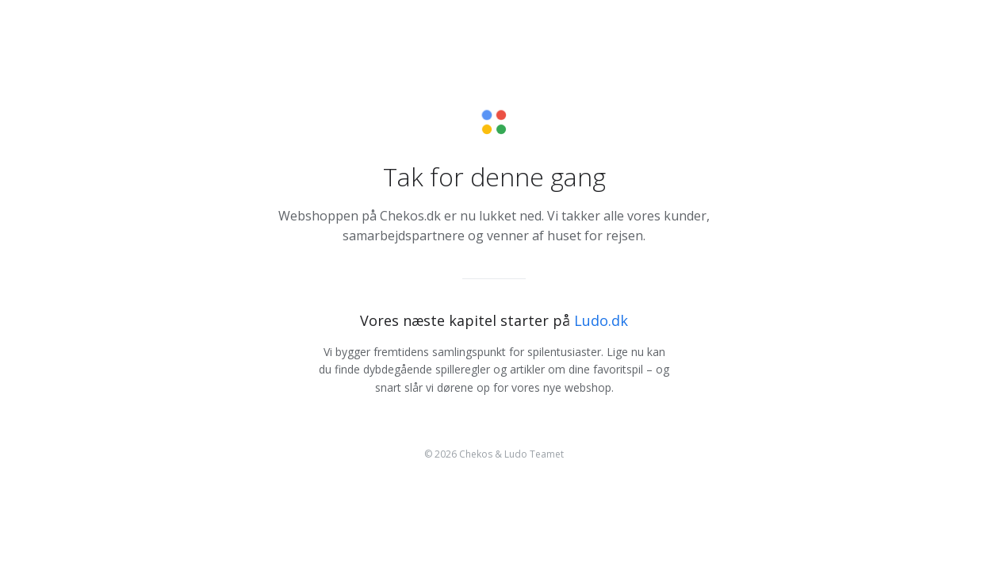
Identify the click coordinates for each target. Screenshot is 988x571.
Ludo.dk (601, 320)
